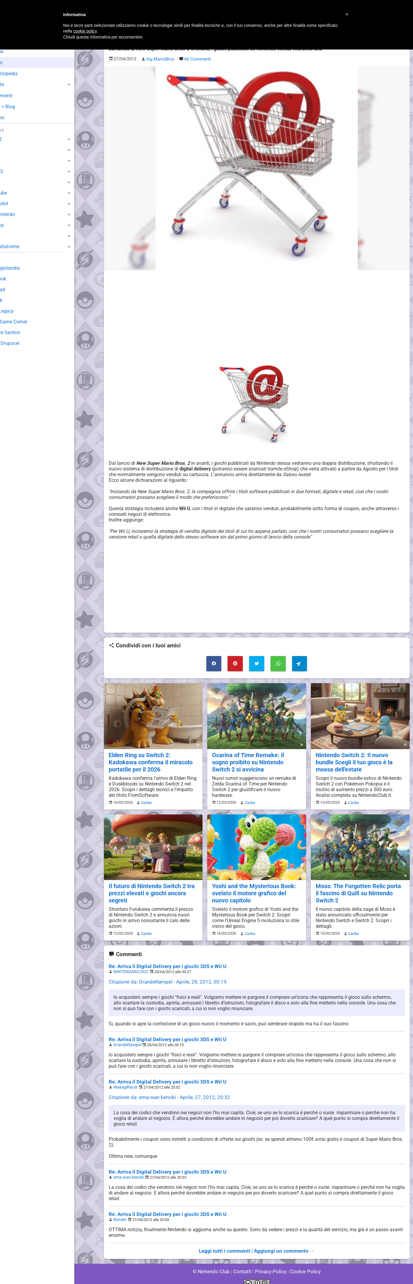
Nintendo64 (17, 203)
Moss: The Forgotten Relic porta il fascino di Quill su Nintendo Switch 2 (359, 889)
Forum (15, 118)
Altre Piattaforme (23, 246)
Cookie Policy (302, 1263)
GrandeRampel (126, 1039)
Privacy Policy (270, 1263)
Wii (8, 182)
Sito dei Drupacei (23, 343)
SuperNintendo (20, 214)
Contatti (243, 1263)
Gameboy (15, 225)
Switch (12, 150)
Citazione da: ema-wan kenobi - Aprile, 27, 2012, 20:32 (165, 1091)
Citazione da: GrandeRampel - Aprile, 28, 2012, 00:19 (164, 977)
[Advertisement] (257, 316)
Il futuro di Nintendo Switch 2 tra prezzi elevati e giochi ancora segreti (150, 889)
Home (15, 51)
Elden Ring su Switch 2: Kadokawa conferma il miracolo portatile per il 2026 (153, 760)
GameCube (16, 193)
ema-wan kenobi (127, 1170)
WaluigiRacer (124, 1081)
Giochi (15, 84)
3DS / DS (14, 171)
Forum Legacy (20, 311)
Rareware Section (23, 332)
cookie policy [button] (85, 31)
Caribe (145, 800)
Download (15, 289)
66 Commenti (196, 58)
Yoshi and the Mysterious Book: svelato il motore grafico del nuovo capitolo (256, 889)
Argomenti (19, 95)
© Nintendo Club (213, 1263)
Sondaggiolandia (22, 268)
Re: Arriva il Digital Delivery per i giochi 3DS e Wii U (163, 962)
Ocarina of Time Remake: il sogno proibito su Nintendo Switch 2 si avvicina (255, 760)
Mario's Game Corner (27, 322)
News (14, 62)
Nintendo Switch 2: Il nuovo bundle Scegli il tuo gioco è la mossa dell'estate (353, 760)
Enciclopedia (22, 73)
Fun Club (14, 300)
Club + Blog (20, 106)
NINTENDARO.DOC (129, 967)
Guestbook (16, 279)
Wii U (10, 160)
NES (9, 236)
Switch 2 (14, 139)
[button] (347, 14)
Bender (119, 1212)
